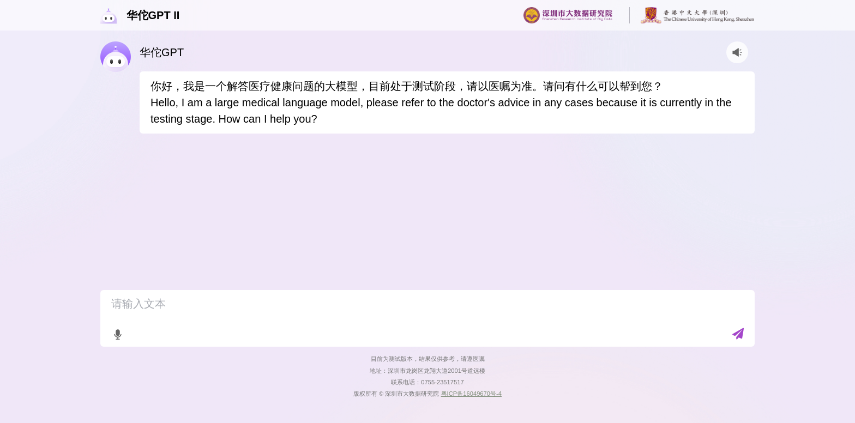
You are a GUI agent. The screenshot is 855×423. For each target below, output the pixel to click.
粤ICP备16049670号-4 (471, 393)
